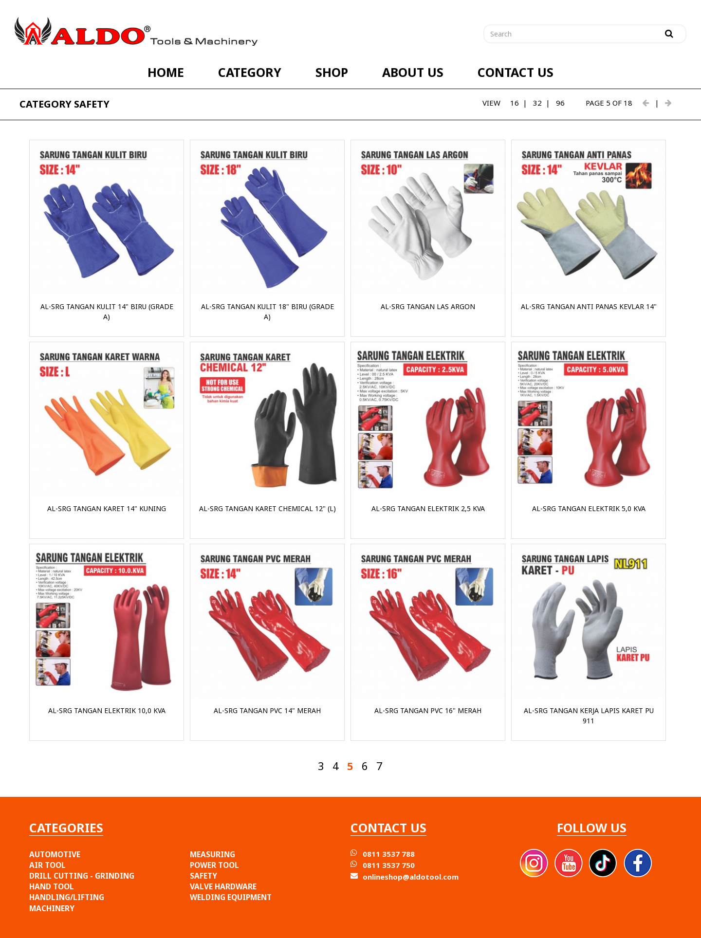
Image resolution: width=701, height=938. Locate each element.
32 (537, 103)
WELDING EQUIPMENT (231, 897)
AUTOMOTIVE (54, 854)
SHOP (331, 72)
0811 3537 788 (389, 854)
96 (560, 103)
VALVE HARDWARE (223, 886)
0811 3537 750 (389, 865)
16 (514, 103)
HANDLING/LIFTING (66, 897)
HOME (166, 72)
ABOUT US (412, 72)
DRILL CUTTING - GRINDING (81, 875)
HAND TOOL (51, 886)
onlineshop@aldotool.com (411, 877)
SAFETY (203, 875)
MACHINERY (51, 908)
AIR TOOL (47, 865)
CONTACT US (515, 72)
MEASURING (212, 854)
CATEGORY (249, 72)
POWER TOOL (214, 865)
